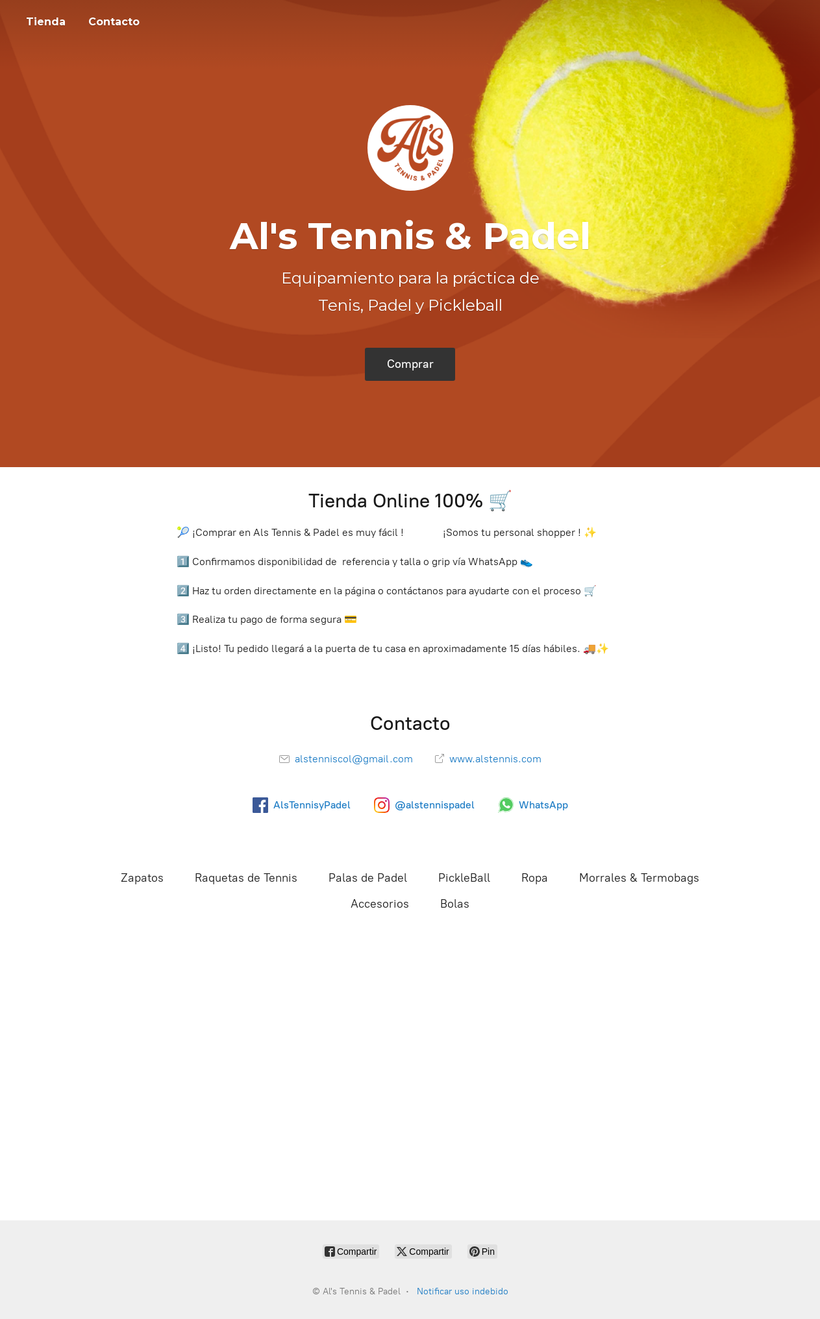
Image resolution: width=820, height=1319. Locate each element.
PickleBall (464, 878)
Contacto (114, 22)
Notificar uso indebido (462, 1291)
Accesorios (380, 904)
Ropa (534, 878)
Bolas (454, 904)
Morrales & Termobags (639, 878)
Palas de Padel (368, 878)
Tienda (46, 22)
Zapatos (142, 878)
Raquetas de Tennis (246, 878)
